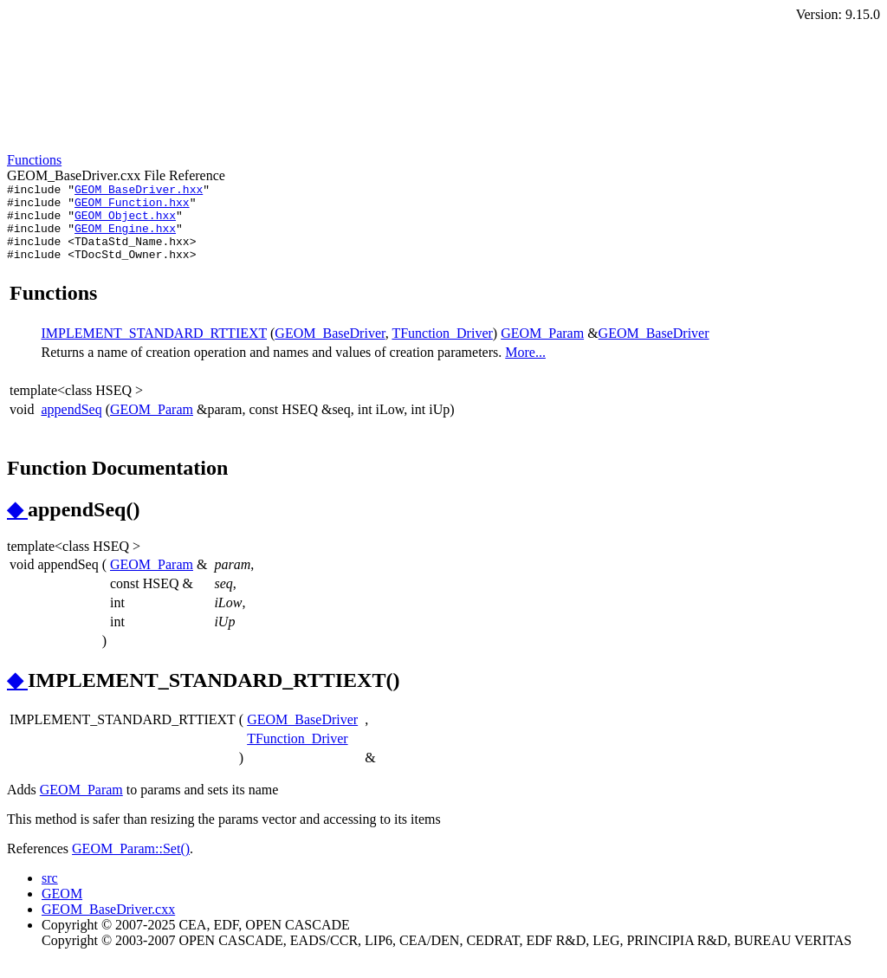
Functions (34, 159)
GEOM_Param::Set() (131, 864)
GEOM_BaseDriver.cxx (108, 924)
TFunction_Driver (442, 348)
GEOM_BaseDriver (330, 348)
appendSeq (71, 425)
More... (525, 367)
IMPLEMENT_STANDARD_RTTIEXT (154, 348)
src (50, 893)
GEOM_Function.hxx (132, 207)
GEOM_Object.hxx (125, 222)
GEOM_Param (542, 348)
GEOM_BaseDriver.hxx (138, 191)
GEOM (62, 909)
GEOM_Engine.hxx (125, 238)
